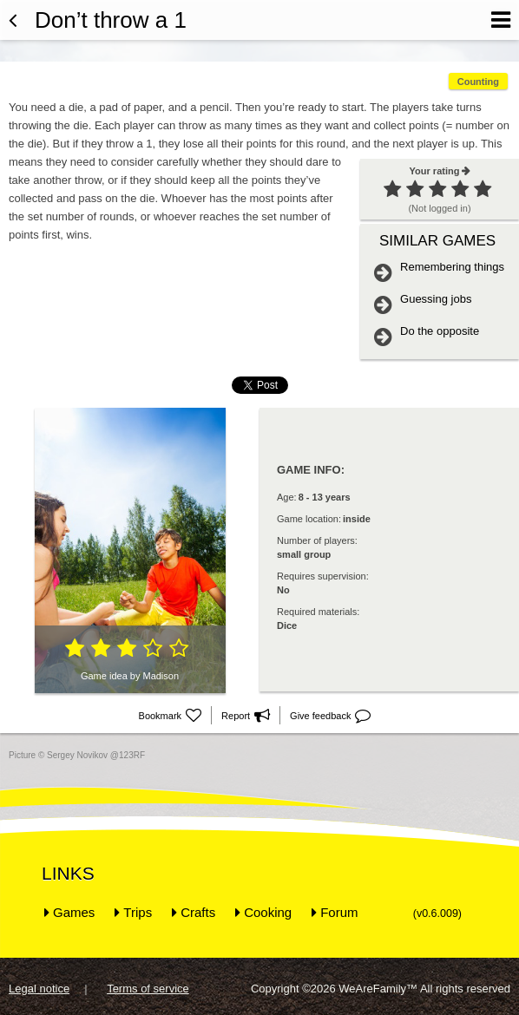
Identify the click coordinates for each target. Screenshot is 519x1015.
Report (245, 715)
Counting (478, 81)
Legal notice (39, 988)
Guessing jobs (435, 298)
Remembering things (452, 266)
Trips (137, 912)
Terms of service (148, 988)
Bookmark (170, 715)
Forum (339, 912)
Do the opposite (439, 330)
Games (74, 912)
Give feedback (330, 715)
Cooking (268, 912)
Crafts (198, 912)
